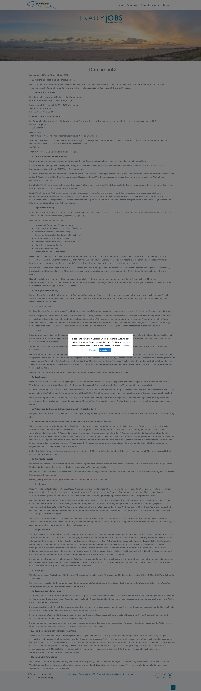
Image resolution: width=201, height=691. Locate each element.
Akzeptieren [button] (105, 350)
